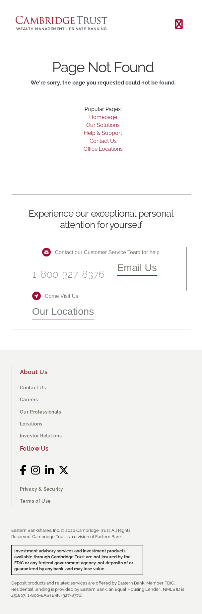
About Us (34, 371)
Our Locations (63, 311)
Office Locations (103, 149)
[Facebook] (23, 470)
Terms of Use (35, 501)
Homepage (103, 117)
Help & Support (103, 133)
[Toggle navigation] (179, 24)
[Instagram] (35, 470)
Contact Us (103, 141)
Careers (29, 399)
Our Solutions (103, 125)
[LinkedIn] (49, 470)
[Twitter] (64, 470)
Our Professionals (40, 412)
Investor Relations (41, 435)
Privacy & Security (41, 489)
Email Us (137, 267)
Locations (31, 423)
